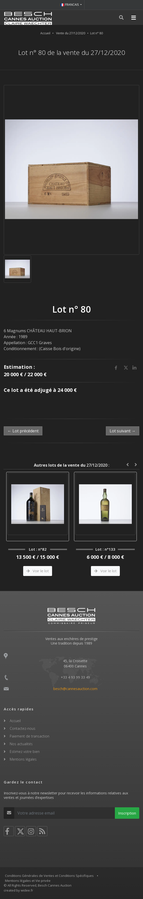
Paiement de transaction (29, 736)
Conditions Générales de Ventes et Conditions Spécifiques (49, 875)
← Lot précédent (23, 431)
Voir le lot (37, 570)
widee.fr (27, 890)
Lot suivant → (123, 431)
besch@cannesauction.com (75, 688)
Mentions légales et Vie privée (28, 880)
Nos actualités (21, 743)
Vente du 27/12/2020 (70, 33)
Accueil (45, 33)
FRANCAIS (69, 4)
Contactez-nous (22, 728)
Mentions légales (23, 759)
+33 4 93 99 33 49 (75, 677)
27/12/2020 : (71, 465)
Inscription (127, 813)
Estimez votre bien (25, 751)
